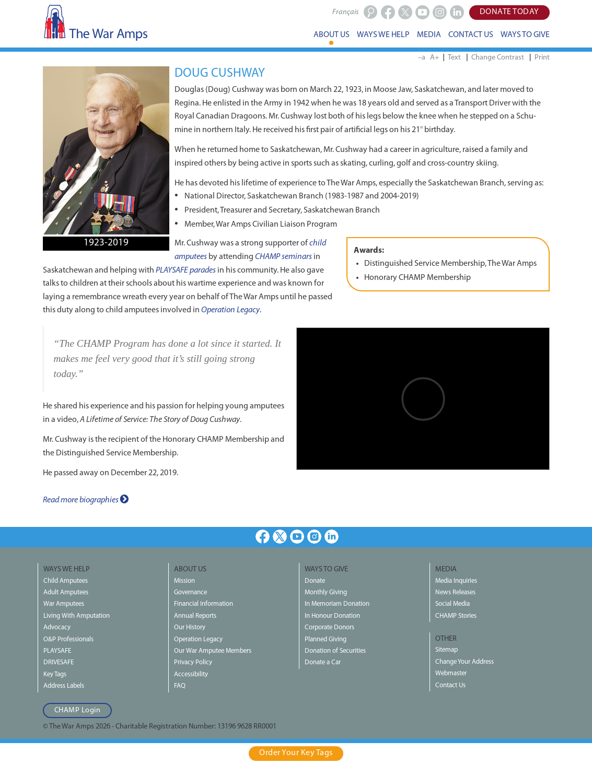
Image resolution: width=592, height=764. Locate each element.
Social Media (452, 604)
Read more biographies (86, 499)
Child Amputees (65, 581)
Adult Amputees (65, 592)
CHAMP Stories (456, 616)
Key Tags (54, 674)
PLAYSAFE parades (186, 270)
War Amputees (63, 604)
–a (421, 58)
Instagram (314, 537)
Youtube (297, 537)
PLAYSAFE (57, 651)
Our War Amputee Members (212, 651)
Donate (315, 581)
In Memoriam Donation (337, 604)
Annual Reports (195, 616)
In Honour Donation (332, 616)
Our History (189, 627)
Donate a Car (323, 662)
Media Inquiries (456, 581)
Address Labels (63, 686)
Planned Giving (325, 639)
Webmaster (451, 673)
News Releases (455, 592)
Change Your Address (464, 662)
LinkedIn (331, 537)
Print (542, 58)
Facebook (263, 537)
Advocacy (57, 627)
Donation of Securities (335, 651)
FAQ (179, 686)
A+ (434, 58)
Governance (190, 592)
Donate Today (509, 12)
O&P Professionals (68, 639)
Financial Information (203, 604)
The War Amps (95, 22)
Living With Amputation (76, 616)
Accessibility (191, 674)
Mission (184, 581)
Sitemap (446, 650)
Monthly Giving (326, 592)
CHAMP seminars (283, 257)
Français (345, 12)
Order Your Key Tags (296, 753)
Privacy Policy (193, 662)
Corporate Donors (329, 627)
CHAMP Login (77, 710)
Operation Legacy (230, 310)
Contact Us (450, 685)
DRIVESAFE (58, 662)
